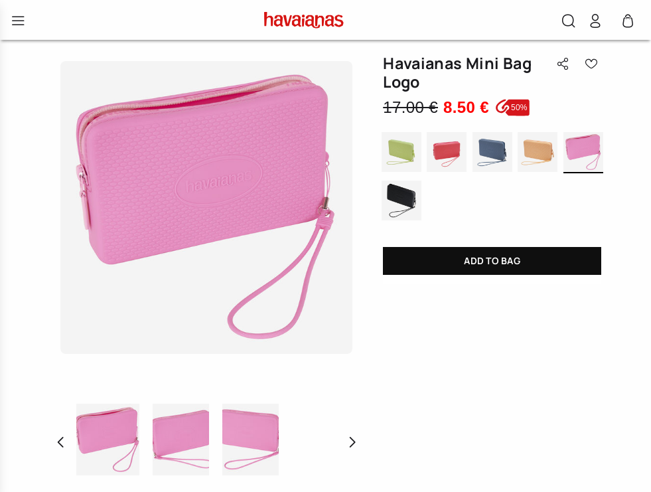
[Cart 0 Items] (628, 24)
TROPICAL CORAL (447, 153)
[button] (568, 22)
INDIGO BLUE (492, 153)
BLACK (401, 201)
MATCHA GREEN (401, 153)
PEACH (537, 153)
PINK (583, 153)
